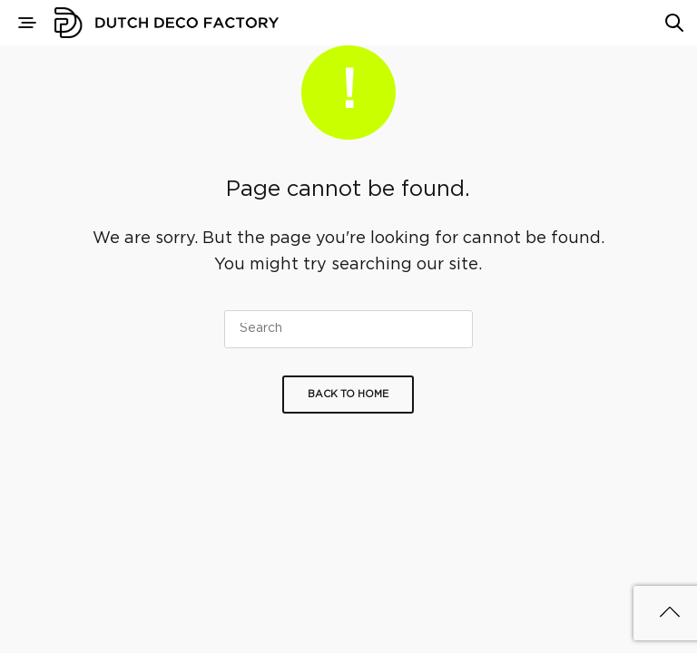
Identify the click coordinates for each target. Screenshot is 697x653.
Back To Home (348, 394)
